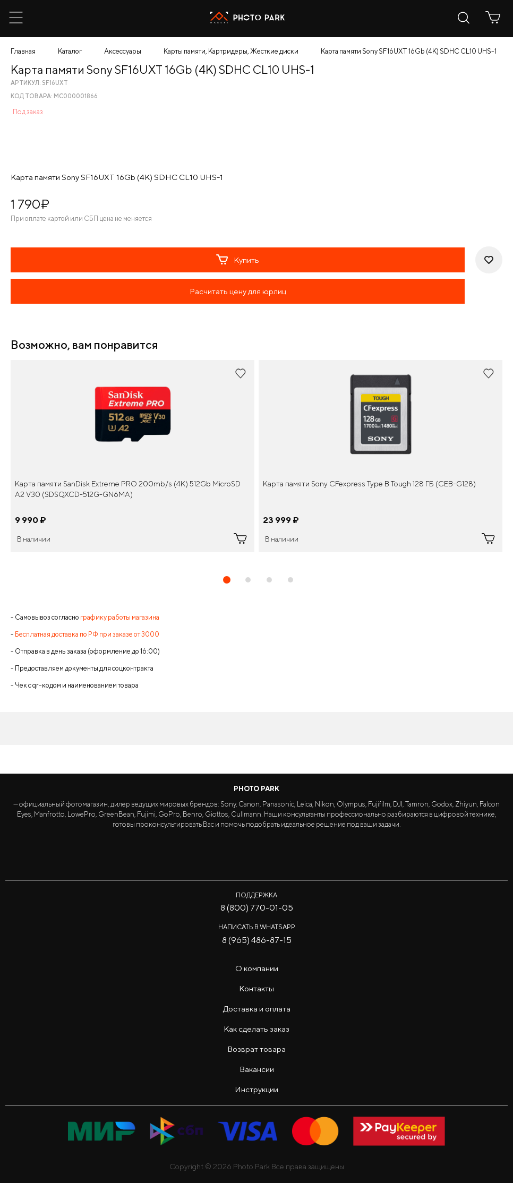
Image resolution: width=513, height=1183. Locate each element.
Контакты (256, 988)
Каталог (70, 51)
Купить (237, 259)
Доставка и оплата (256, 1008)
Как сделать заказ (256, 1028)
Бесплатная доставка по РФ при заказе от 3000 (87, 634)
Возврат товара (256, 1048)
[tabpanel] (132, 456)
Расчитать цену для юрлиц (238, 291)
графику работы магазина (119, 617)
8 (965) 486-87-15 (257, 940)
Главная (23, 51)
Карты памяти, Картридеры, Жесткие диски (231, 51)
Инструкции (256, 1089)
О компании (256, 968)
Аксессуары (122, 51)
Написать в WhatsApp (256, 927)
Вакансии (257, 1069)
